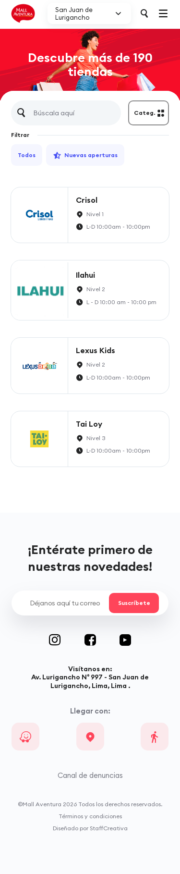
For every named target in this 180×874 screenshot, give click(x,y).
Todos (27, 155)
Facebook (102, 640)
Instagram (66, 640)
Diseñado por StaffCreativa (90, 828)
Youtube (125, 640)
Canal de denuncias (90, 775)
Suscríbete (134, 603)
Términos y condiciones (90, 816)
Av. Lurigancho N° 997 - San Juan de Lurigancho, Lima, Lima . (90, 681)
